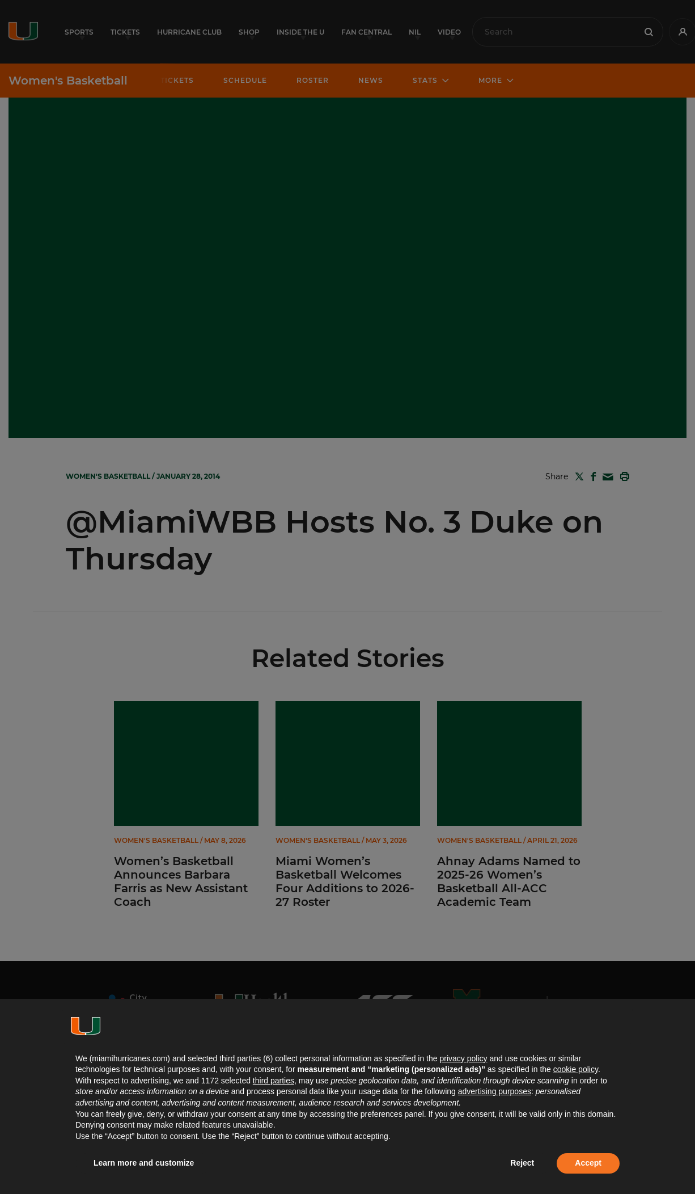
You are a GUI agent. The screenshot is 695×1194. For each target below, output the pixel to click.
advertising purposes (494, 1091)
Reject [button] (522, 1162)
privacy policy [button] (463, 1058)
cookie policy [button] (575, 1069)
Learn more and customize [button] (144, 1162)
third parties (273, 1080)
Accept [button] (588, 1162)
